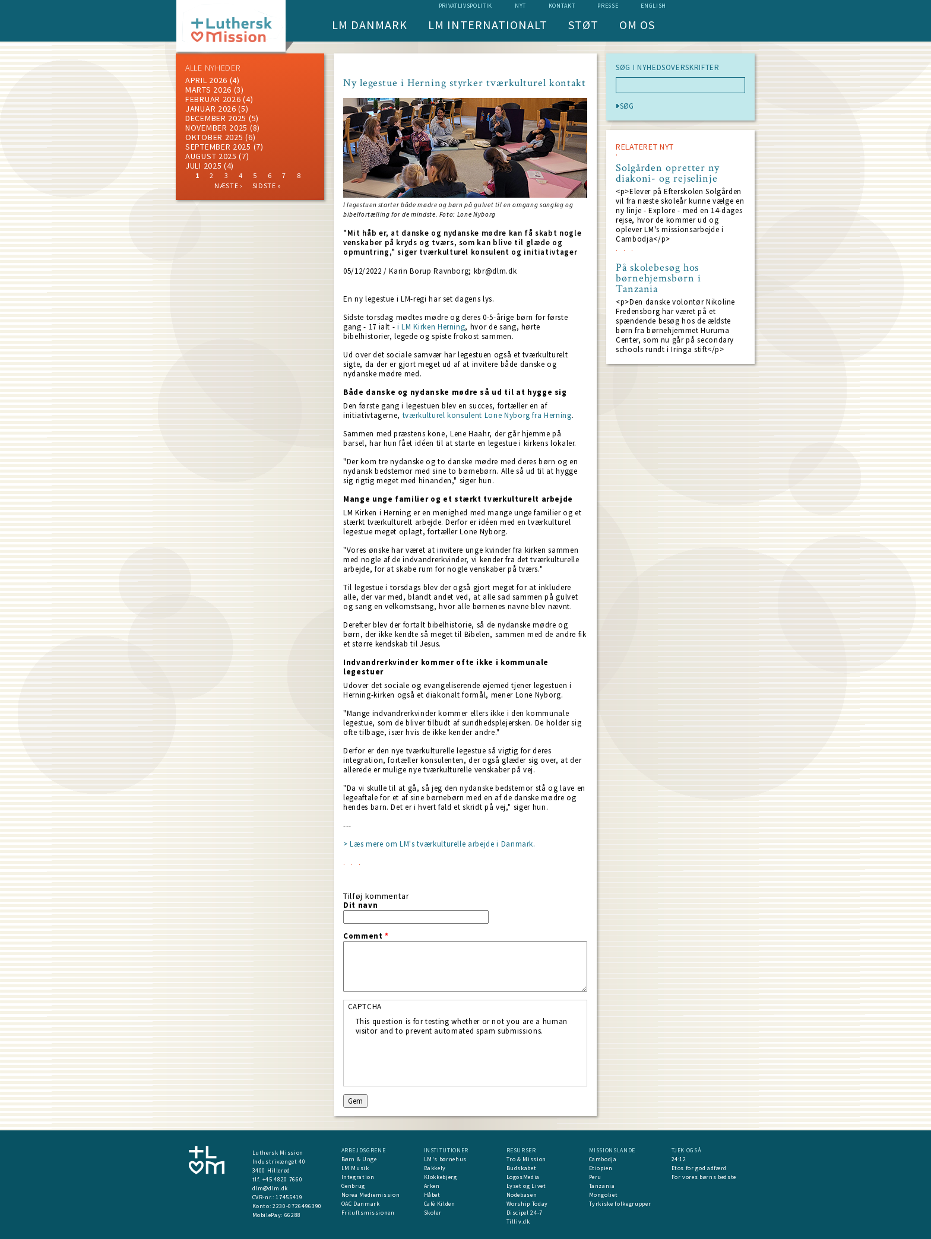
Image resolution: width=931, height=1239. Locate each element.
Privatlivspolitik (465, 5)
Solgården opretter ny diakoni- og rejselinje (668, 173)
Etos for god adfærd (699, 1168)
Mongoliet (603, 1195)
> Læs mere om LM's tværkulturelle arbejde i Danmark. (439, 844)
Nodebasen (521, 1195)
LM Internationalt (487, 24)
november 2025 (216, 127)
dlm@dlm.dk (270, 1188)
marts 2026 (208, 89)
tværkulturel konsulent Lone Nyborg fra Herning (486, 415)
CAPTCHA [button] (365, 1007)
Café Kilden (439, 1204)
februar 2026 (212, 99)
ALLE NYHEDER (212, 67)
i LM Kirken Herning (431, 327)
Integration (358, 1177)
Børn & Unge (359, 1159)
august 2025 (211, 156)
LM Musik (355, 1168)
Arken (432, 1186)
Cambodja (603, 1159)
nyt (520, 5)
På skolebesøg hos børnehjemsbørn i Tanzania (658, 278)
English (653, 5)
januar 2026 (210, 108)
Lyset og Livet (526, 1186)
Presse (607, 5)
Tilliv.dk (518, 1221)
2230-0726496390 (297, 1206)
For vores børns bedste (704, 1177)
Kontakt (562, 5)
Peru (595, 1177)
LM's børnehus (445, 1159)
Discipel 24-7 (524, 1212)
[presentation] (446, 1059)
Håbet (432, 1195)
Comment (366, 936)
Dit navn (360, 905)
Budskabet (521, 1168)
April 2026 (206, 80)
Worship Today (527, 1204)
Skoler (433, 1212)
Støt (583, 24)
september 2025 (218, 146)
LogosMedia (523, 1177)
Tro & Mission (526, 1159)
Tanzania (602, 1186)
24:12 (679, 1159)
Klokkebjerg (440, 1177)
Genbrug (353, 1186)
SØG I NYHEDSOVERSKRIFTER (668, 67)
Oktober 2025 (214, 137)
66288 (292, 1215)
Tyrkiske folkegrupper (620, 1204)
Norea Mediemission (370, 1195)
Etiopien (601, 1168)
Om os (637, 24)
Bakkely (435, 1168)
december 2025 (215, 118)
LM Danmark (369, 24)
